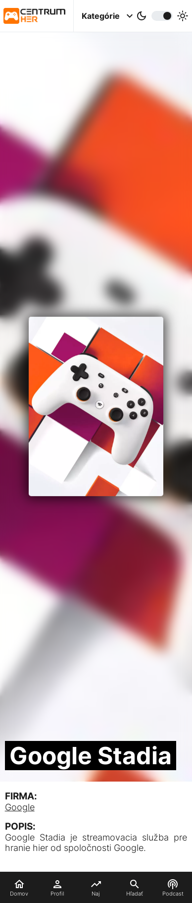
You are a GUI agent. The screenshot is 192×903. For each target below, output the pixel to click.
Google (20, 807)
